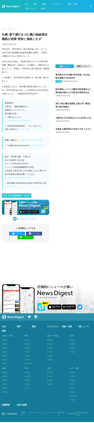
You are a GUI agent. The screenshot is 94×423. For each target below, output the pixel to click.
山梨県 (50, 356)
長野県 (50, 360)
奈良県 (4, 389)
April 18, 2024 (23, 129)
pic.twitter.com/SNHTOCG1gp (18, 178)
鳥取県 (27, 373)
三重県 (72, 352)
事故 (44, 4)
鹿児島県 (73, 396)
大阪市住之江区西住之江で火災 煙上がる (73, 118)
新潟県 (50, 340)
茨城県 (27, 340)
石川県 (50, 348)
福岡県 (72, 373)
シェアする (34, 233)
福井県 (50, 352)
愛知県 (72, 348)
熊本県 (72, 385)
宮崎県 (72, 392)
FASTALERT (72, 415)
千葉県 (27, 356)
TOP (3, 29)
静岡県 (72, 344)
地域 (43, 8)
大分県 (72, 389)
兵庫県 (4, 385)
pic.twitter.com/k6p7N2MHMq (17, 121)
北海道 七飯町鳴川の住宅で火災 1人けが (73, 129)
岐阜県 (72, 340)
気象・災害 (72, 4)
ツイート (17, 233)
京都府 (4, 377)
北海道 (4, 340)
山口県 (27, 389)
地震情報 (6, 406)
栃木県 (27, 344)
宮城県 (4, 352)
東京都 (27, 360)
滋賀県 (4, 373)
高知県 (50, 385)
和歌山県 (5, 392)
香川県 (50, 377)
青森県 (4, 344)
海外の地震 (22, 406)
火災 (26, 4)
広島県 (27, 385)
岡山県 (27, 381)
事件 (35, 4)
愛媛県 (50, 381)
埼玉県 (27, 352)
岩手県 (4, 348)
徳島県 (50, 373)
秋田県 (4, 356)
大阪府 (58, 81)
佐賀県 (72, 377)
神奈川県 (28, 364)
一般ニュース (30, 8)
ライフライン (57, 4)
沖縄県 (72, 400)
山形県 (4, 360)
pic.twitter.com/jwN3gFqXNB (30, 140)
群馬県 (27, 348)
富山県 (50, 344)
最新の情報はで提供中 (16, 195)
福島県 (4, 364)
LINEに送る (26, 237)
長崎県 (72, 381)
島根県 (27, 377)
